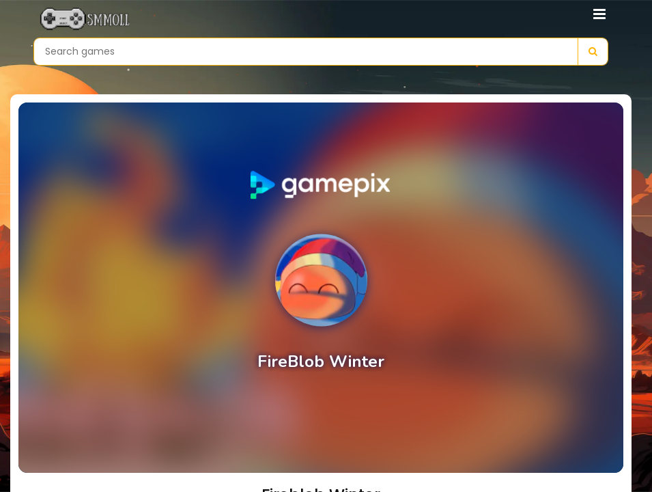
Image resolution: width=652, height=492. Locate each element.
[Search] (593, 51)
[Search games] (306, 51)
